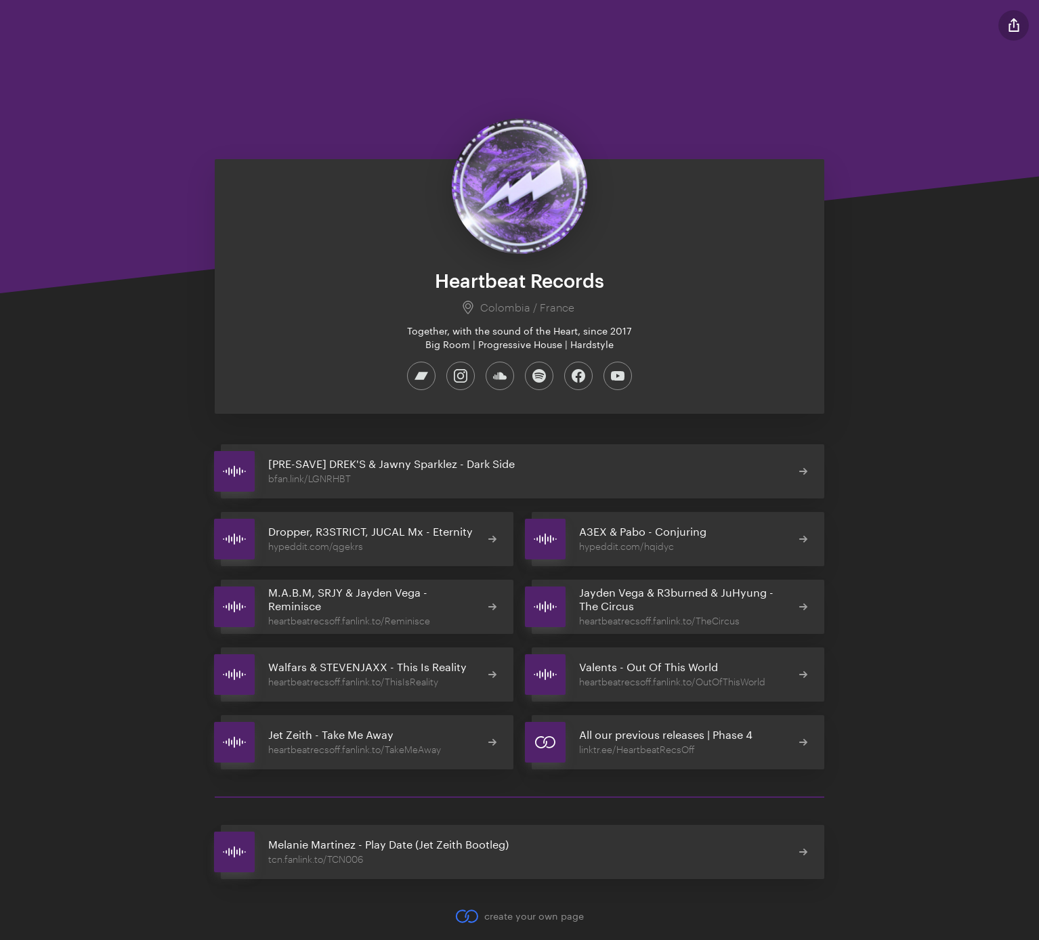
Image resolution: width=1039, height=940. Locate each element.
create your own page (519, 916)
